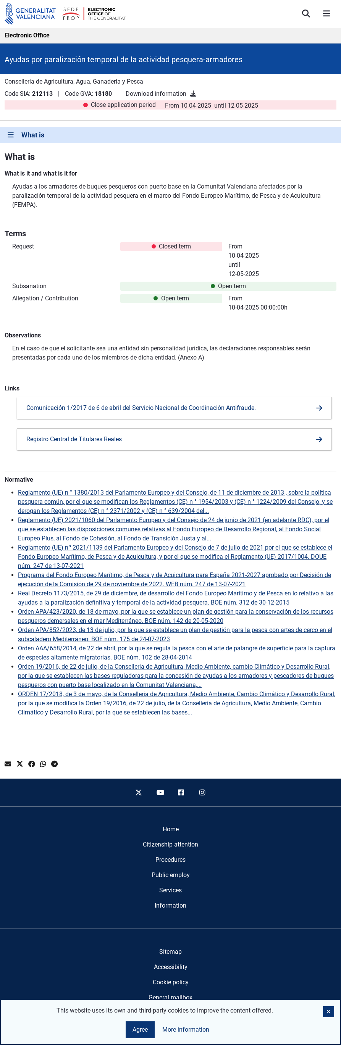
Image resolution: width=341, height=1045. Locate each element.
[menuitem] (171, 829)
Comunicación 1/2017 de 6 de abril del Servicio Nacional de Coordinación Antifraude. (141, 407)
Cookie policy (171, 982)
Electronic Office (27, 35)
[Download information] (193, 93)
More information (185, 1029)
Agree (140, 1029)
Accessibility (170, 967)
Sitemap (170, 951)
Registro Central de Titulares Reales (74, 439)
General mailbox (170, 997)
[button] (328, 1011)
